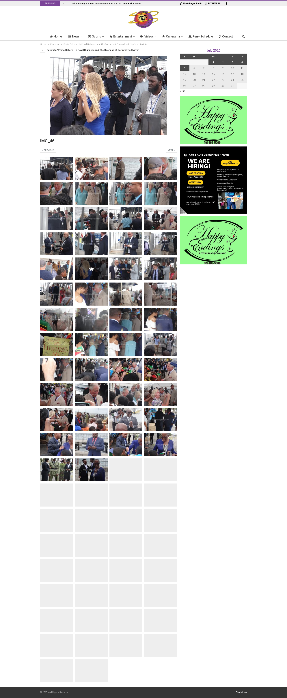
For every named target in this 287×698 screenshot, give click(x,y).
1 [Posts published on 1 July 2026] (213, 62)
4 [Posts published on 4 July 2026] (242, 62)
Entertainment (120, 36)
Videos (147, 36)
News (72, 36)
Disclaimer (241, 692)
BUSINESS (212, 3)
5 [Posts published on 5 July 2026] (184, 68)
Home (54, 36)
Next (171, 150)
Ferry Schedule (202, 36)
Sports (93, 36)
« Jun (182, 90)
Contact (228, 36)
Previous (48, 150)
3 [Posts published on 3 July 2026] (232, 62)
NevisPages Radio (191, 3)
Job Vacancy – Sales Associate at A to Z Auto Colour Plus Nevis (106, 3)
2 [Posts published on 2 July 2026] (223, 62)
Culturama (172, 36)
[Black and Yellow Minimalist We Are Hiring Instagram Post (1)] (213, 179)
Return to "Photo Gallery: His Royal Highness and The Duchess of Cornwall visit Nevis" (89, 50)
